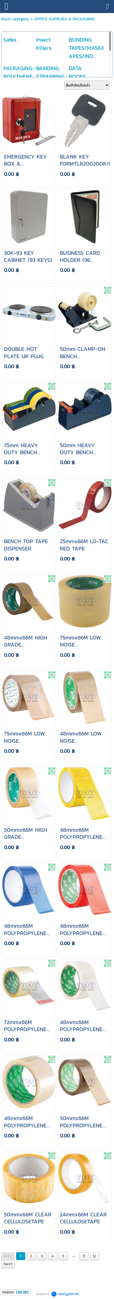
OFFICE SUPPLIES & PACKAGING (64, 19)
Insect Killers (43, 44)
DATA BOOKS (77, 72)
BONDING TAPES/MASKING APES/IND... (89, 48)
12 (94, 1256)
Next (8, 1264)
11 (84, 1256)
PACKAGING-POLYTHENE (19, 72)
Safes (9, 40)
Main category (15, 19)
